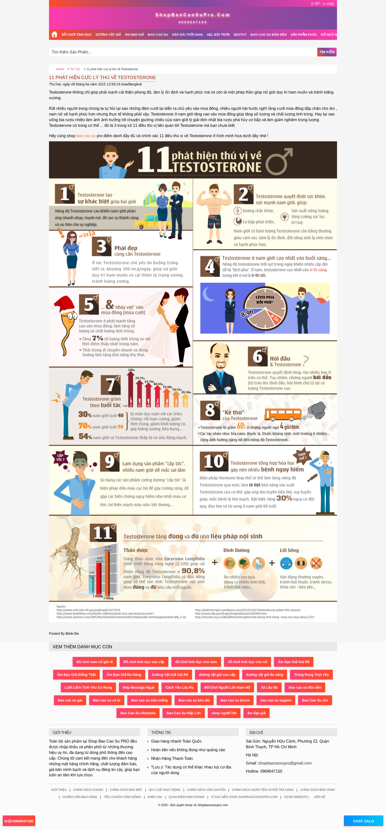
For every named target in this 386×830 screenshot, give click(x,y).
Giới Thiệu (58, 790)
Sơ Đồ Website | (296, 797)
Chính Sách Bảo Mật (126, 790)
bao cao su (86, 136)
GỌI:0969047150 (19, 821)
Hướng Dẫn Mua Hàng (80, 797)
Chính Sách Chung (88, 790)
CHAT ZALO (363, 821)
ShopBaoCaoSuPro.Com (193, 14)
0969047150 (193, 22)
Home (60, 69)
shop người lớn (224, 713)
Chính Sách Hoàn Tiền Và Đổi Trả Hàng (263, 790)
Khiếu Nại (154, 797)
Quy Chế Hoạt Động (164, 790)
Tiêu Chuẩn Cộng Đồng (122, 797)
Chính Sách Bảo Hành (317, 790)
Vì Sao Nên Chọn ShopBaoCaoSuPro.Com (244, 797)
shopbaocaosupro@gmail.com (285, 763)
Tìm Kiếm (327, 52)
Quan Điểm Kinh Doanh (187, 797)
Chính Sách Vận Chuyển (206, 790)
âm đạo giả (256, 713)
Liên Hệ (319, 797)
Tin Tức (75, 69)
